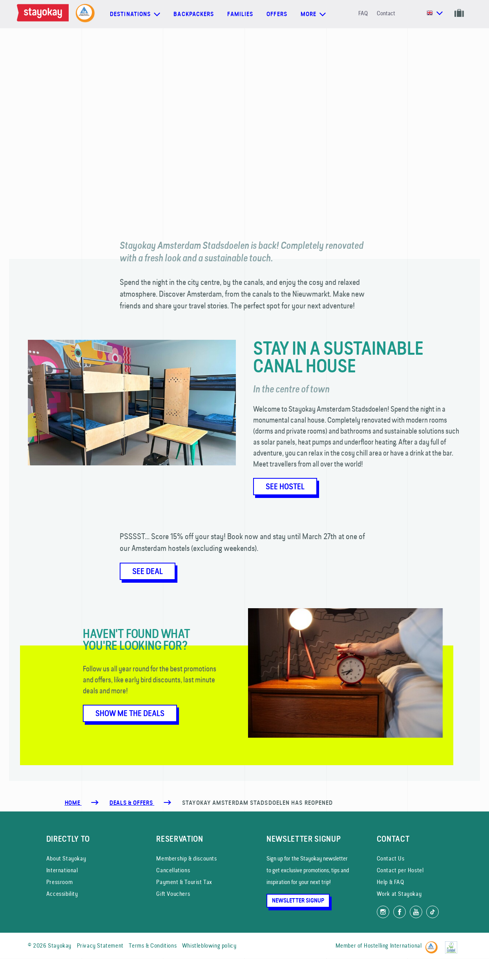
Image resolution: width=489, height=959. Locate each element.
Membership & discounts (186, 858)
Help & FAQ (390, 882)
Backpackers (193, 14)
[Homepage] (44, 14)
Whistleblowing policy (209, 945)
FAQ (363, 13)
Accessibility (62, 894)
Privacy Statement (100, 945)
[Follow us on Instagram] (383, 912)
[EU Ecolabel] (453, 944)
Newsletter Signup (298, 900)
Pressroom (59, 882)
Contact (386, 13)
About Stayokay (66, 858)
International (62, 870)
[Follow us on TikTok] (432, 912)
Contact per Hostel (400, 870)
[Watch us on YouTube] (416, 912)
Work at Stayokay (399, 894)
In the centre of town (291, 389)
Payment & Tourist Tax (184, 882)
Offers (276, 14)
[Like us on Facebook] (399, 912)
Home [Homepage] (73, 802)
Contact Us (391, 858)
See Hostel (285, 486)
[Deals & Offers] (131, 802)
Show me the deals (129, 713)
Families (240, 14)
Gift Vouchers (173, 894)
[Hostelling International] (433, 944)
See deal (147, 571)
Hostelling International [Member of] (392, 945)
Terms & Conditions (153, 945)
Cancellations (173, 870)
